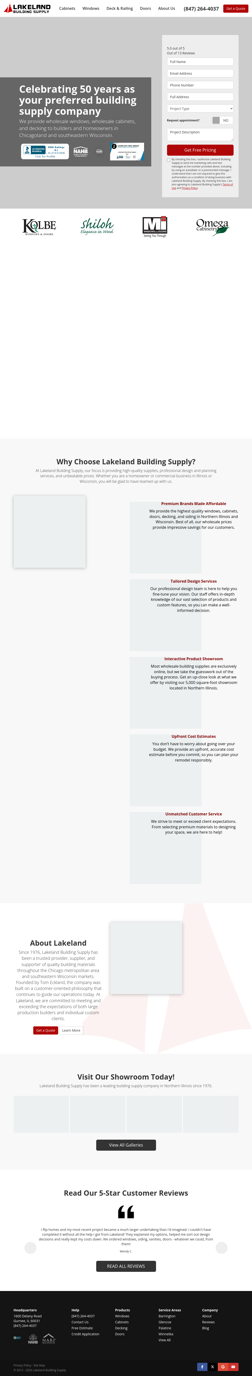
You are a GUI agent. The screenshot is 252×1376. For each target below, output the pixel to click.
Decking (121, 1328)
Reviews (208, 1322)
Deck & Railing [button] (119, 8)
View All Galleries (126, 1145)
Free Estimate (82, 1328)
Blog (205, 1328)
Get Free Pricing (200, 150)
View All (165, 1340)
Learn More (71, 1030)
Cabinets (122, 1322)
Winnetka (166, 1334)
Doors (119, 1334)
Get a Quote (235, 8)
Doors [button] (145, 8)
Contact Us (80, 1322)
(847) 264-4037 (83, 1316)
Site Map (39, 1365)
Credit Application (85, 1334)
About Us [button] (166, 8)
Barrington (167, 1316)
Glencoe (165, 1322)
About (207, 1316)
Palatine (165, 1328)
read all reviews (126, 1266)
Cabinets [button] (67, 8)
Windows (122, 1316)
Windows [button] (91, 8)
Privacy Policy (190, 188)
